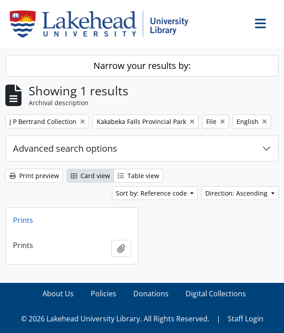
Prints (23, 220)
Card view (90, 175)
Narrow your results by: (142, 66)
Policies (103, 294)
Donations (151, 294)
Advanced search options (65, 148)
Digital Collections (216, 294)
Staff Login (245, 319)
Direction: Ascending (237, 193)
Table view (138, 175)
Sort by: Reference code (152, 193)
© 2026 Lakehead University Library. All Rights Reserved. (115, 319)
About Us (58, 294)
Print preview (34, 175)
